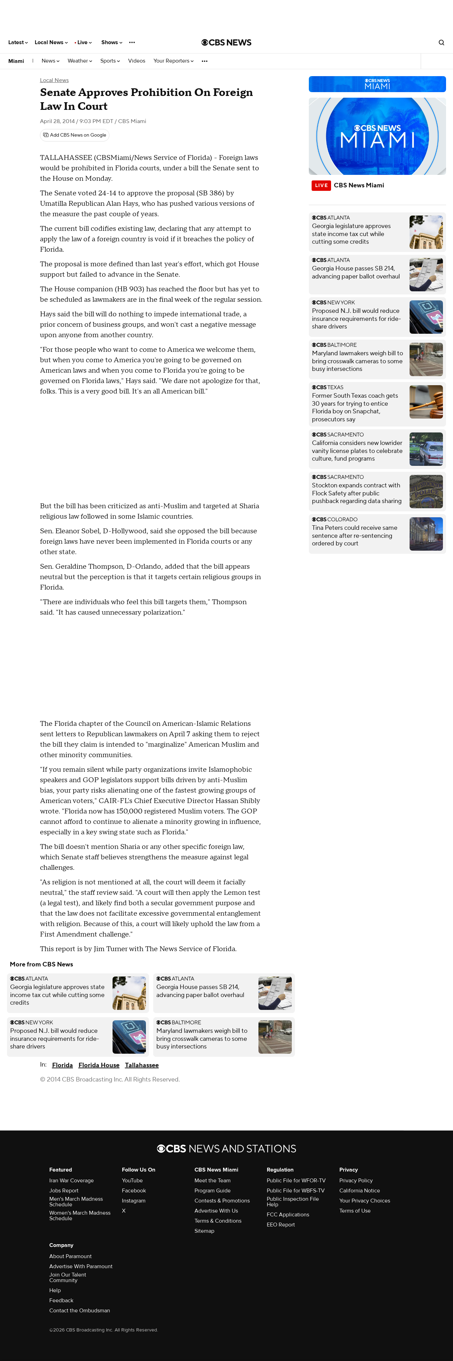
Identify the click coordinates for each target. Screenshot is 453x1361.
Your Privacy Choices (364, 1201)
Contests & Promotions (222, 1201)
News (50, 61)
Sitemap (204, 1231)
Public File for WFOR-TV (296, 1180)
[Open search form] (441, 42)
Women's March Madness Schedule (79, 1215)
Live (84, 42)
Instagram (134, 1201)
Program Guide (213, 1190)
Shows (111, 42)
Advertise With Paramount (81, 1266)
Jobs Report (64, 1190)
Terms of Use (355, 1211)
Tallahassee (142, 1065)
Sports (110, 61)
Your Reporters (173, 61)
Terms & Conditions (218, 1221)
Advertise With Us (216, 1211)
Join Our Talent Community (67, 1277)
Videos (136, 61)
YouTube (132, 1180)
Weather (80, 61)
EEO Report (281, 1225)
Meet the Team (213, 1180)
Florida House (99, 1065)
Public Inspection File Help (293, 1201)
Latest (18, 42)
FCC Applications (288, 1214)
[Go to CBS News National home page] (226, 42)
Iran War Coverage (71, 1180)
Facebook (134, 1190)
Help (55, 1290)
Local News (51, 42)
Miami (16, 61)
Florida (62, 1065)
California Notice (359, 1190)
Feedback (61, 1300)
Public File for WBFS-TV (296, 1190)
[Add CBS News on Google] (74, 135)
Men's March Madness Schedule (76, 1201)
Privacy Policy (356, 1180)
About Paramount (70, 1256)
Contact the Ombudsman (79, 1310)
